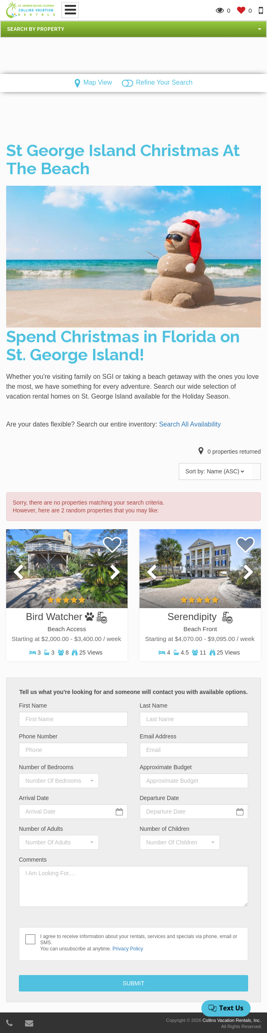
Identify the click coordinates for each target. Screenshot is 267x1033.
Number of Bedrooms (46, 767)
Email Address (158, 736)
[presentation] (18, 573)
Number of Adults (41, 828)
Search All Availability (190, 424)
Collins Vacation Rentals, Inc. (232, 1020)
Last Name (154, 705)
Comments (33, 859)
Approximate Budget (166, 767)
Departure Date (159, 798)
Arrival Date (34, 798)
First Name (33, 705)
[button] (133, 29)
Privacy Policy (127, 949)
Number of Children (164, 828)
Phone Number (38, 736)
